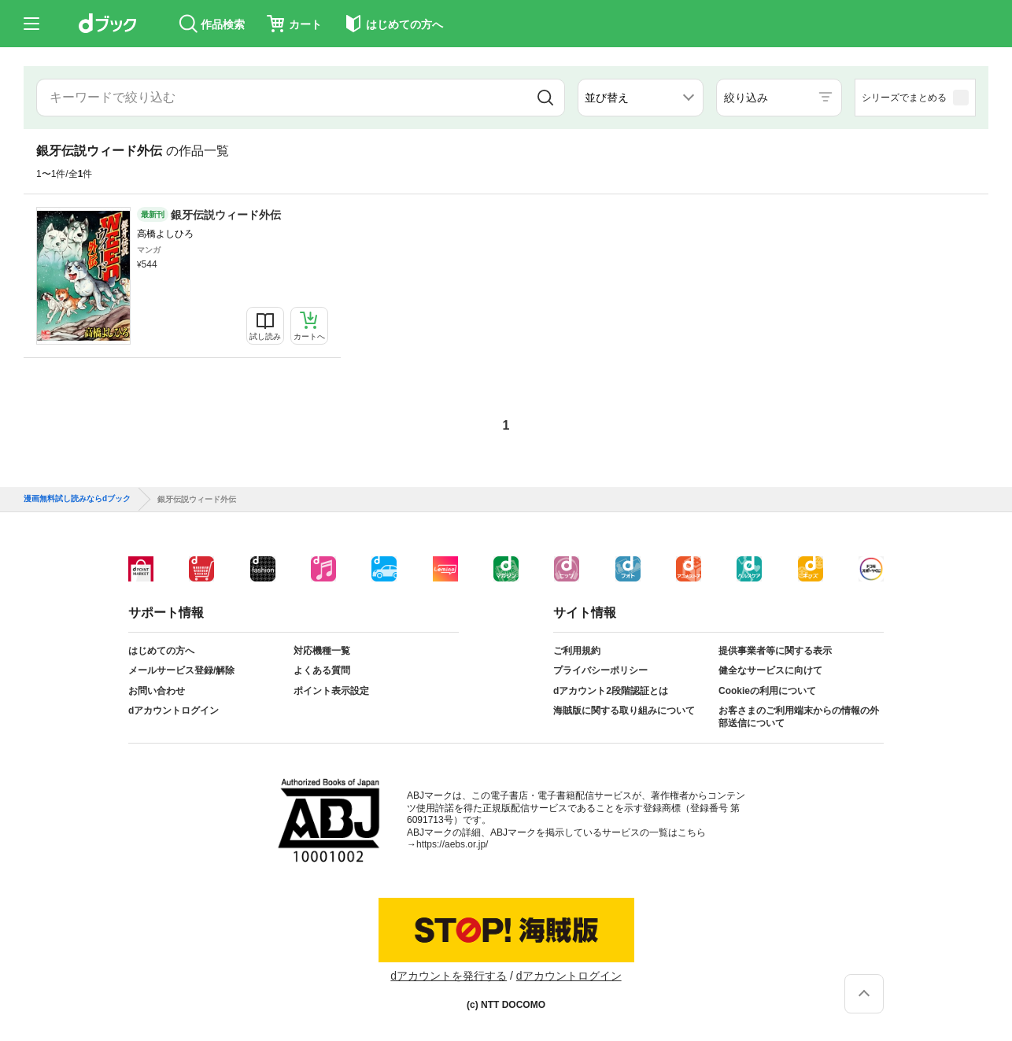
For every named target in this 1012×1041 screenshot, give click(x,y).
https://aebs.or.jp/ (452, 844)
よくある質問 (322, 670)
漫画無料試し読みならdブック (77, 499)
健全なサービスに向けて (770, 670)
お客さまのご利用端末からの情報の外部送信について (798, 717)
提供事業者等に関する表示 (775, 650)
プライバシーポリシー (600, 670)
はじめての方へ (161, 650)
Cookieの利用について (767, 690)
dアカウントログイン (173, 710)
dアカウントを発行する (448, 975)
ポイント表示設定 (331, 690)
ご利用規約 (576, 650)
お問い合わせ (156, 690)
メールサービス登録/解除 (181, 670)
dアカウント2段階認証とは (610, 690)
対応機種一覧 (322, 650)
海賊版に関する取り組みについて (624, 710)
